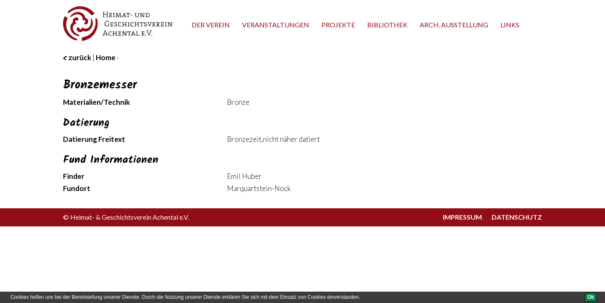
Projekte (338, 25)
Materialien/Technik (96, 102)
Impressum (462, 217)
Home (106, 57)
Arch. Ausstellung (454, 25)
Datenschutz (517, 217)
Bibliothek (387, 25)
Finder (73, 176)
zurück (77, 57)
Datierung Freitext (94, 139)
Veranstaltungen (275, 25)
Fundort (76, 188)
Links (509, 25)
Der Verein (211, 25)
